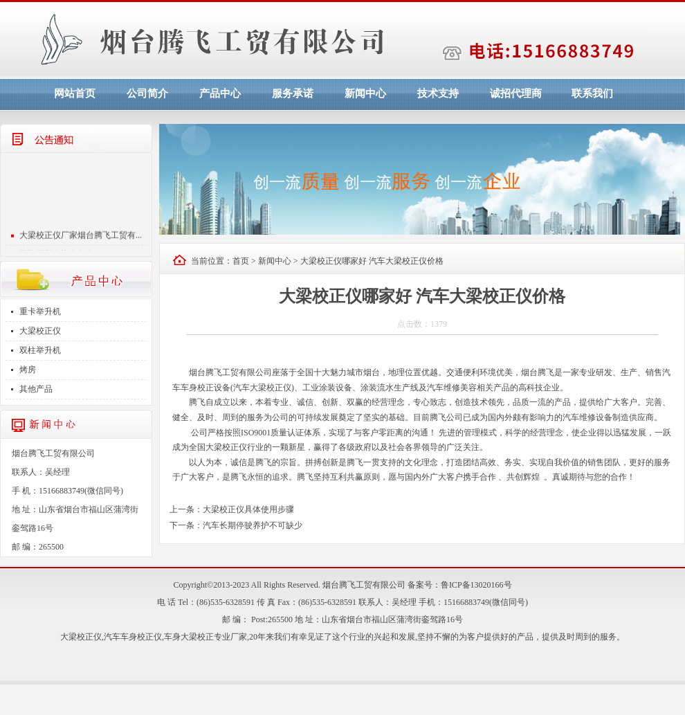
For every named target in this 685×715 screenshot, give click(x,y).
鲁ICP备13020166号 (476, 585)
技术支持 (438, 93)
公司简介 (147, 93)
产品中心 (220, 93)
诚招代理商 (516, 93)
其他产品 (36, 389)
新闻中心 (365, 93)
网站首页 (74, 93)
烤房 (27, 369)
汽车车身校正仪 (133, 637)
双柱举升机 (40, 350)
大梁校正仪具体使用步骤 (248, 509)
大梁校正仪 (40, 331)
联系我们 (592, 93)
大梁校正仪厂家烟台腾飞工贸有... (80, 239)
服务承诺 (292, 93)
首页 (240, 261)
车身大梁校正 (189, 637)
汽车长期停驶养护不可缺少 (252, 525)
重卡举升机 (40, 311)
